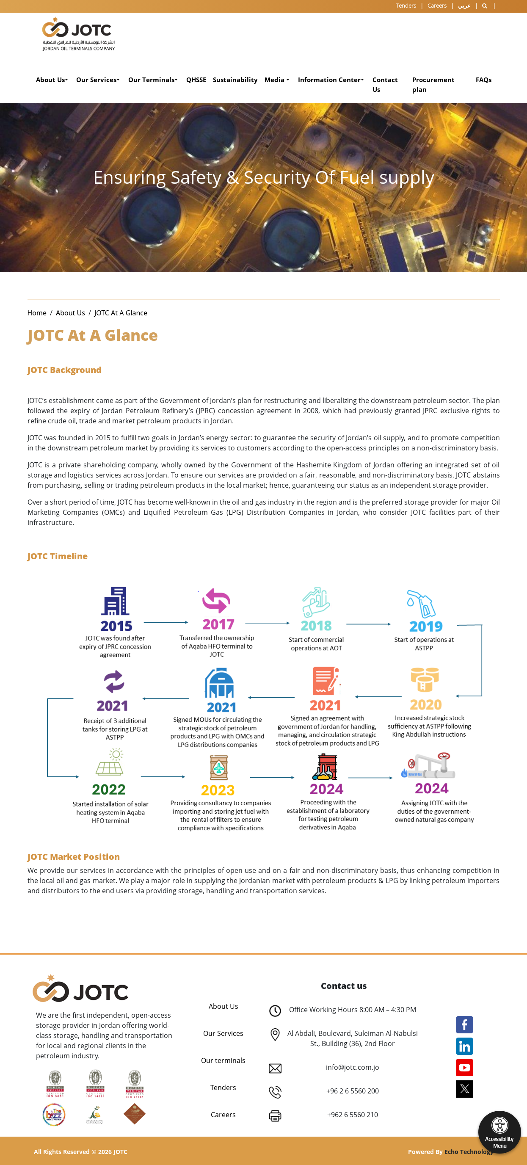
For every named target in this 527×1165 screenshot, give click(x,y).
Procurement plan (433, 84)
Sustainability (235, 79)
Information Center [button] (329, 79)
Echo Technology (469, 1152)
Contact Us (385, 84)
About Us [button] (50, 79)
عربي (464, 5)
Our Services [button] (96, 79)
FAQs (483, 79)
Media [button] (275, 79)
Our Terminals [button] (151, 79)
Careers (437, 5)
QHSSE (196, 79)
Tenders (406, 5)
